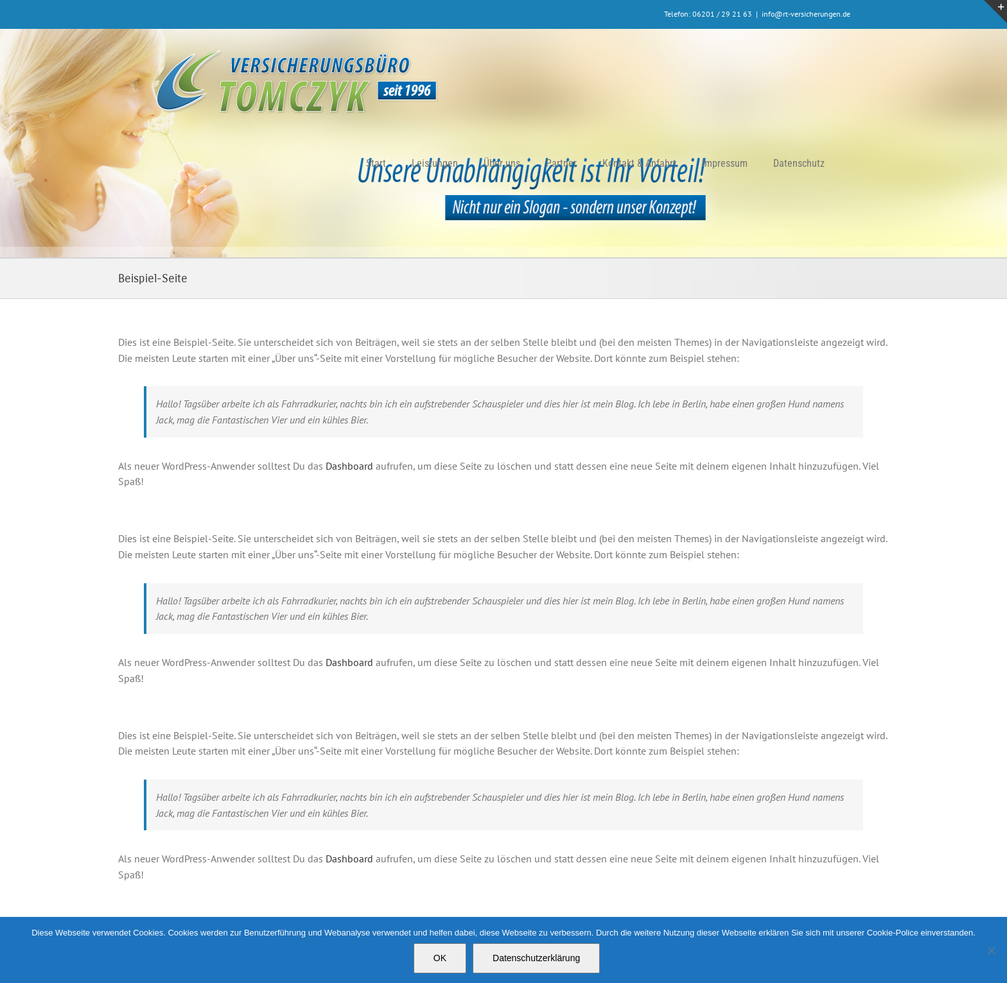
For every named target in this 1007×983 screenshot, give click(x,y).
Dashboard (349, 465)
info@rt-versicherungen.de (806, 14)
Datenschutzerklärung (536, 958)
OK (439, 958)
